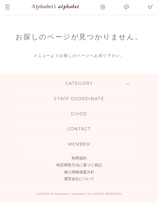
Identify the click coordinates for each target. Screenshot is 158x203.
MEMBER (79, 144)
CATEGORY (79, 83)
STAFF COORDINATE (79, 98)
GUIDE (79, 113)
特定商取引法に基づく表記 (79, 165)
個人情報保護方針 (79, 172)
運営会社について (79, 179)
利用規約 (79, 158)
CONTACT (79, 129)
